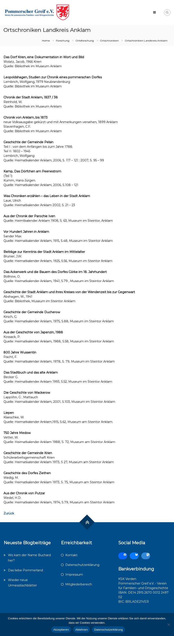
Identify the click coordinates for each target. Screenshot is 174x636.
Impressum (74, 575)
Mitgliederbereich (78, 584)
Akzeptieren (61, 629)
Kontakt (71, 555)
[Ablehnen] (168, 624)
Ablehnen (81, 629)
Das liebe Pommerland (25, 570)
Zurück (8, 513)
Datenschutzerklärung (82, 565)
